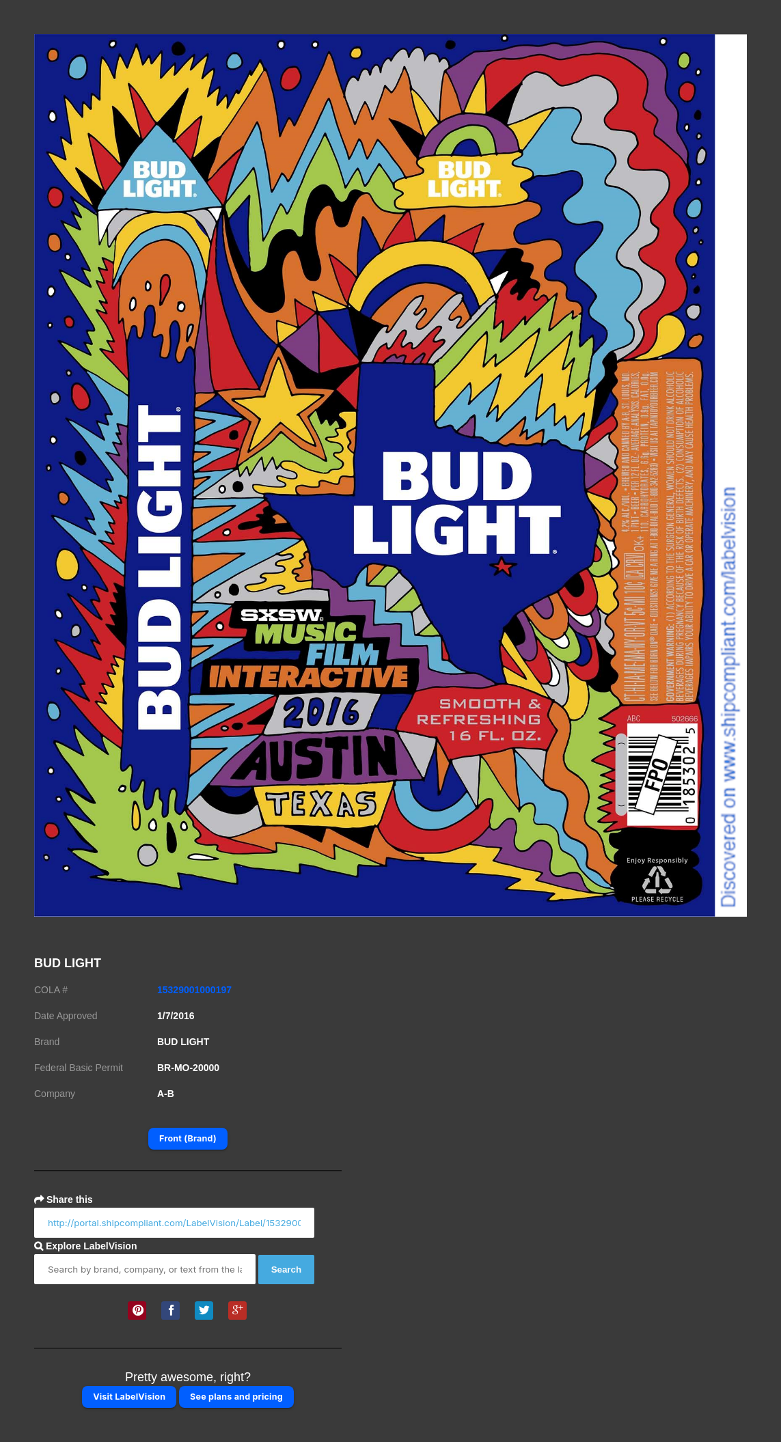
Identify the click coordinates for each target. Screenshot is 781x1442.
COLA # (51, 989)
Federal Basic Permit (78, 1067)
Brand (46, 1041)
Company (54, 1093)
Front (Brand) (188, 1138)
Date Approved (66, 1015)
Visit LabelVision (129, 1396)
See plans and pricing (236, 1396)
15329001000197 (194, 989)
